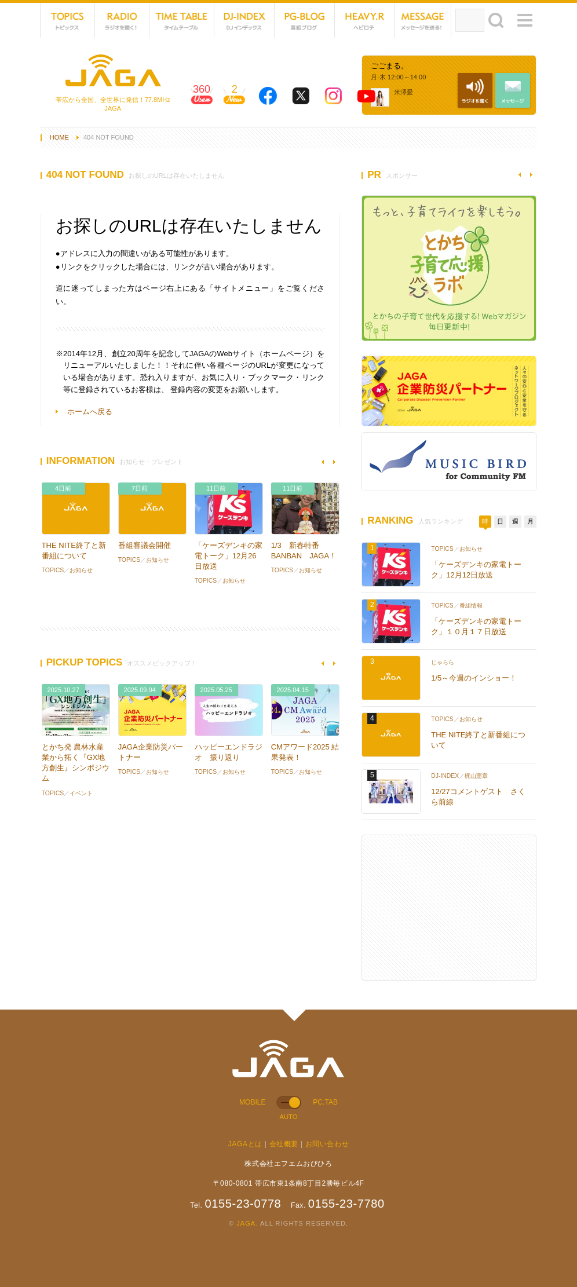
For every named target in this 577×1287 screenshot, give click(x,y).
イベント (81, 793)
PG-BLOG (305, 20)
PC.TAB (325, 1102)
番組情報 (471, 605)
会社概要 (283, 1144)
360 (201, 98)
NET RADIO (122, 20)
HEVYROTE (365, 20)
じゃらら (442, 662)
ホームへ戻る (89, 411)
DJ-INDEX (244, 20)
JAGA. (247, 1223)
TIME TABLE (181, 20)
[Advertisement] (449, 907)
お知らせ (81, 570)
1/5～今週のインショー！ (474, 678)
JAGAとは (245, 1144)
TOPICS (68, 20)
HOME (59, 137)
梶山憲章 (476, 776)
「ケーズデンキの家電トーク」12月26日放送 (228, 556)
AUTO (288, 1116)
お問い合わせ (327, 1144)
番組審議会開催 (144, 545)
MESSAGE (423, 20)
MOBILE (252, 1102)
